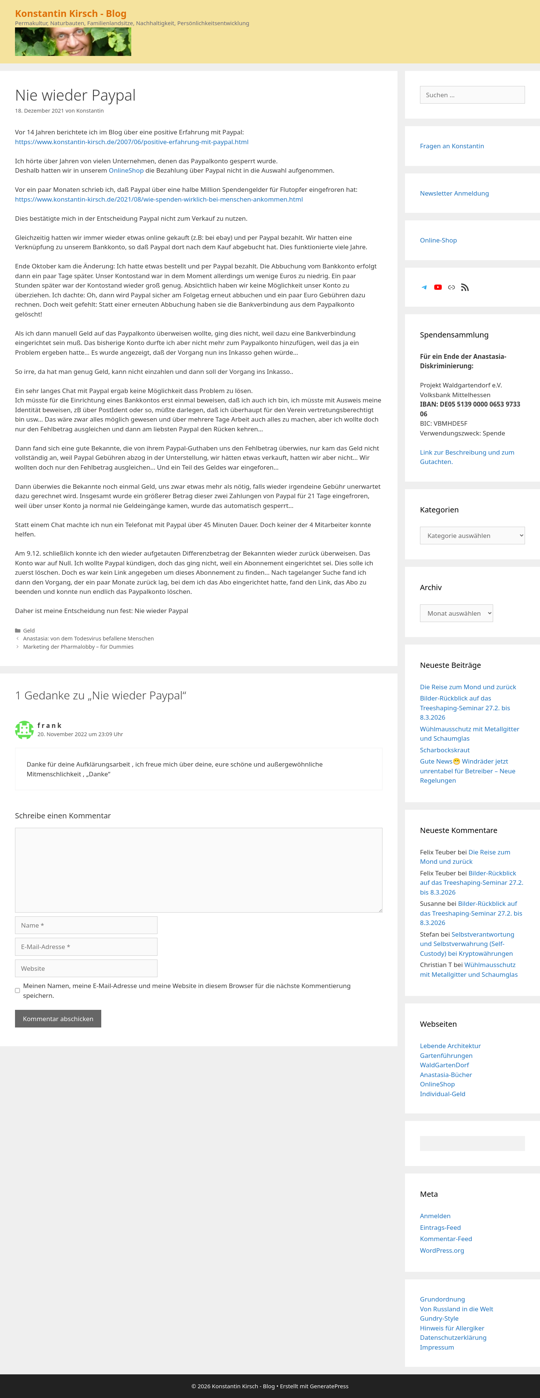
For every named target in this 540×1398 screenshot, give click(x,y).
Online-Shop (438, 240)
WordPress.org (442, 1250)
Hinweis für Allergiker (452, 1328)
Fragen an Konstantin (452, 146)
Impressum (437, 1347)
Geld (29, 630)
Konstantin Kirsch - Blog (71, 13)
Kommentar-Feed (446, 1238)
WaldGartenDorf (444, 1065)
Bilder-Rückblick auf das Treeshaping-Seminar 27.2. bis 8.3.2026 (465, 708)
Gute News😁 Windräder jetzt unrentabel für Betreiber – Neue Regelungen (468, 771)
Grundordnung (442, 1299)
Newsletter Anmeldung (454, 193)
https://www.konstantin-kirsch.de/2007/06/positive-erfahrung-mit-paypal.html (132, 141)
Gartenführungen (446, 1055)
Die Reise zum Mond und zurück (468, 686)
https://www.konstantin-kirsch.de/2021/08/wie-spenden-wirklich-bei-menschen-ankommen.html (159, 199)
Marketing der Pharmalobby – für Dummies (78, 646)
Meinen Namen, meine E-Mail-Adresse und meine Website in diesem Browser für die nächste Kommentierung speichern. (187, 990)
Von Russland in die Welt (456, 1309)
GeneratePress (329, 1386)
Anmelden (435, 1215)
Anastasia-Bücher (446, 1074)
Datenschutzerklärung (453, 1337)
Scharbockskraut (445, 750)
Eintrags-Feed (440, 1227)
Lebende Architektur (450, 1045)
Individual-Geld (442, 1093)
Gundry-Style (439, 1318)
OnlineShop (126, 170)
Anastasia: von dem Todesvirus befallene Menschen (88, 638)
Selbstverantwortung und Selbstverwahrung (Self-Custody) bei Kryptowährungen (467, 944)
